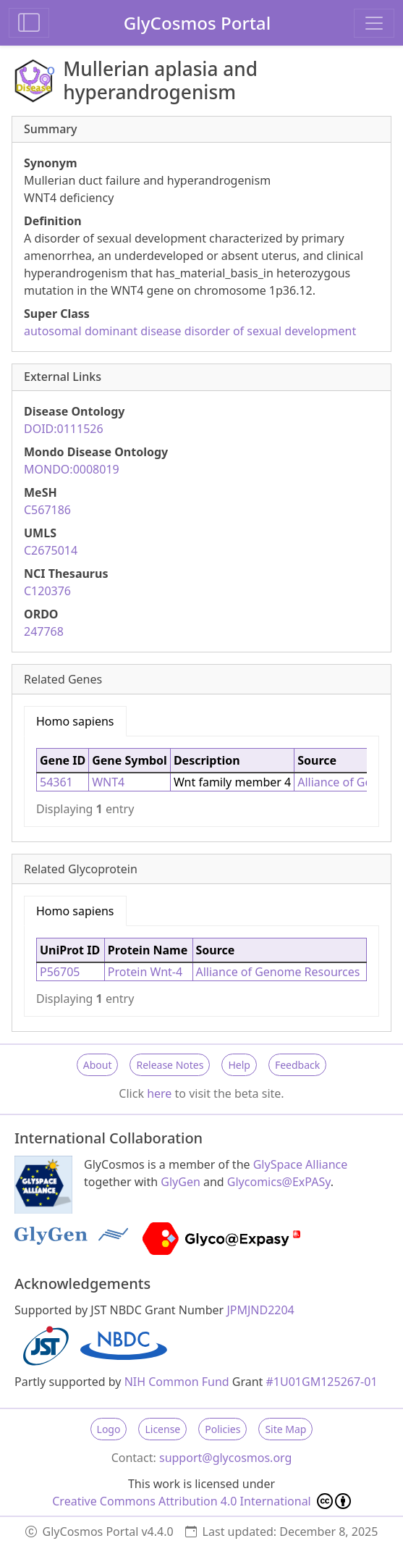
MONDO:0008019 (71, 469)
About (97, 1065)
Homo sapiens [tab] (75, 721)
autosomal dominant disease (103, 331)
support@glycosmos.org (225, 1458)
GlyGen (180, 1182)
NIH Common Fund (176, 1382)
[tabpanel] (201, 781)
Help (239, 1065)
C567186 (47, 510)
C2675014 (50, 550)
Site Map (285, 1429)
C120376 (47, 591)
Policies (222, 1429)
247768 (44, 631)
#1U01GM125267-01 (322, 1382)
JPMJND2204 (260, 1310)
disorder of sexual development (270, 331)
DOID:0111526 (63, 429)
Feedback (297, 1065)
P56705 (60, 972)
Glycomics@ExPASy (279, 1182)
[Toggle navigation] (374, 23)
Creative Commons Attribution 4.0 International (201, 1501)
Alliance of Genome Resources (278, 972)
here (159, 1093)
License (162, 1429)
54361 (56, 782)
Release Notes (169, 1065)
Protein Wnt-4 (145, 972)
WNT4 (108, 782)
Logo (109, 1429)
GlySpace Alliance (300, 1164)
